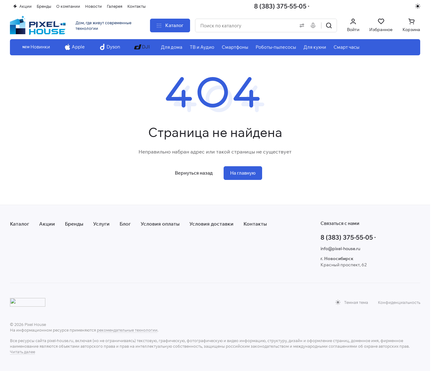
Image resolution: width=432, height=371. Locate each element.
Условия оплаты (160, 224)
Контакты (255, 224)
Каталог (19, 224)
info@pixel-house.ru (340, 248)
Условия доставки (211, 224)
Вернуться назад (194, 173)
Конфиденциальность (399, 302)
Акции (47, 224)
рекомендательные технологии (127, 329)
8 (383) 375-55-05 (280, 6)
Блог (125, 224)
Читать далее (22, 351)
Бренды (74, 224)
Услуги (101, 224)
